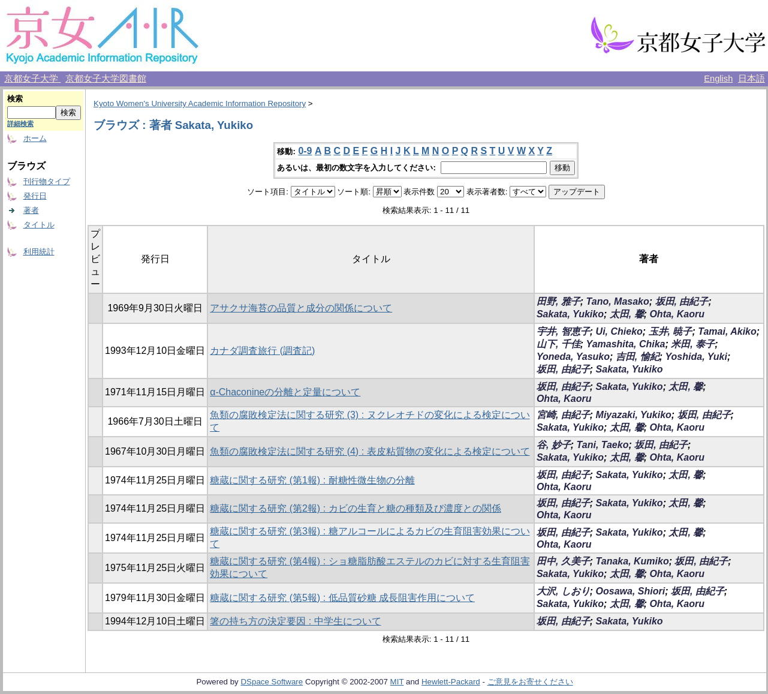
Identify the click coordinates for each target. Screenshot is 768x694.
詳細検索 (20, 123)
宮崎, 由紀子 (563, 415)
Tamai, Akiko (727, 331)
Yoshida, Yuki (696, 356)
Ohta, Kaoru (676, 314)
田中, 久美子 (563, 561)
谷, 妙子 (554, 445)
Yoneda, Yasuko (573, 356)
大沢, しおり (563, 591)
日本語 (751, 78)
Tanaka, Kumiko (632, 561)
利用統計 (39, 251)
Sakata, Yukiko (570, 314)
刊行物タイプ (46, 181)
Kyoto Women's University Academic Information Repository (200, 103)
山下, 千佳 (558, 344)
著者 (31, 210)
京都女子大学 (32, 78)
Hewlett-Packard (450, 681)
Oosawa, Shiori (630, 591)
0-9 (305, 151)
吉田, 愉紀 (637, 356)
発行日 (35, 195)
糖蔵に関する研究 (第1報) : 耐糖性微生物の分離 (312, 480)
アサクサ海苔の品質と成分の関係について (301, 308)
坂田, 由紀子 (682, 301)
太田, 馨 (627, 314)
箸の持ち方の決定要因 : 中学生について (295, 621)
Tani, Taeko (603, 445)
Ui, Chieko (619, 331)
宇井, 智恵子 (563, 331)
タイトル (39, 224)
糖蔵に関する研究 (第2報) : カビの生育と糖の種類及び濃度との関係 (355, 508)
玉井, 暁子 (670, 331)
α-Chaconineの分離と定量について (285, 392)
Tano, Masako (617, 301)
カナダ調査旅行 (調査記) (262, 351)
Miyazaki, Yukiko (633, 415)
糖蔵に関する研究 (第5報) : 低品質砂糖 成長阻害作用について (342, 598)
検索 (15, 98)
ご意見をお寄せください (530, 681)
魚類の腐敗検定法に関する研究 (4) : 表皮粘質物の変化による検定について (369, 451)
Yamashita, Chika (625, 344)
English (718, 78)
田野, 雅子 (558, 301)
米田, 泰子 (693, 344)
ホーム (35, 138)
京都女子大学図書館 (105, 78)
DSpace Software (271, 681)
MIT (397, 681)
